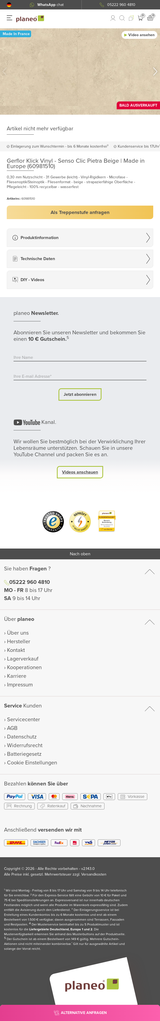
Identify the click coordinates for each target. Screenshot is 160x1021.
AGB (12, 728)
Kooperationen (24, 667)
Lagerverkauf (22, 659)
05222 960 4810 (29, 582)
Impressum (20, 685)
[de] (9, 4)
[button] (9, 4)
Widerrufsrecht (25, 745)
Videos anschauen (80, 472)
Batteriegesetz (24, 754)
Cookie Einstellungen (32, 763)
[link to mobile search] (122, 18)
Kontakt (16, 650)
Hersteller (18, 641)
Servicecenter (23, 719)
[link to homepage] (30, 18)
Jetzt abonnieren (80, 394)
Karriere (16, 676)
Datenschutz (22, 737)
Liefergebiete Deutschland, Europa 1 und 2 (60, 929)
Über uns (18, 633)
